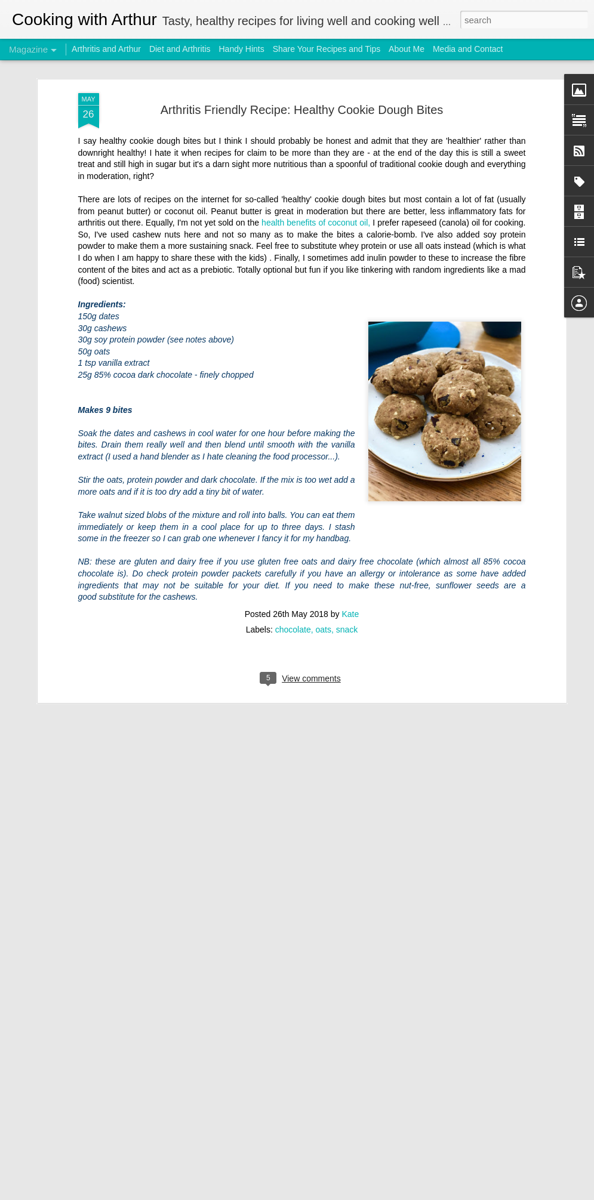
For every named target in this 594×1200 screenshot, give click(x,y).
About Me (406, 49)
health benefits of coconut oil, (314, 165)
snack (347, 572)
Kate (350, 557)
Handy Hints (241, 49)
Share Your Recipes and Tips (327, 49)
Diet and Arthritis (180, 49)
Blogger (388, 1193)
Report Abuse (423, 1193)
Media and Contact (468, 49)
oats (323, 572)
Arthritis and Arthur (106, 49)
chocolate (293, 572)
